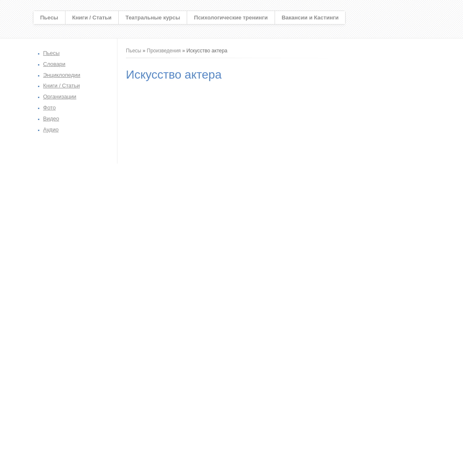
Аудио (51, 129)
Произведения (164, 51)
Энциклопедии (61, 75)
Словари (54, 64)
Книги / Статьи (92, 17)
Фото (49, 107)
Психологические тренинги (230, 17)
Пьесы (49, 17)
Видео (51, 118)
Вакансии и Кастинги (310, 17)
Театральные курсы (152, 17)
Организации (59, 96)
